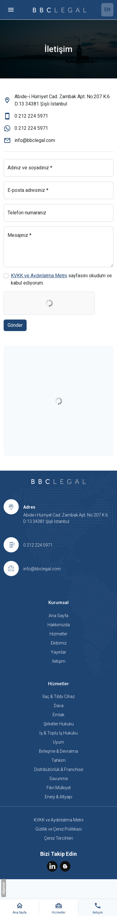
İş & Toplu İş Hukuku (58, 733)
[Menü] (11, 9)
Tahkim (58, 760)
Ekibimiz (59, 643)
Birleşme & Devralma (58, 751)
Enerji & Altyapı (58, 796)
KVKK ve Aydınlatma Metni (39, 275)
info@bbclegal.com (42, 568)
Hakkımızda (58, 624)
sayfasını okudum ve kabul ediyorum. (61, 279)
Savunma (58, 778)
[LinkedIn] (52, 865)
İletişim (58, 661)
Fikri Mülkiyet (59, 787)
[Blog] (65, 865)
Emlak (58, 714)
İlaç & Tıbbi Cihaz (58, 696)
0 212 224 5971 (38, 545)
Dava (58, 705)
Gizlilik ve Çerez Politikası (58, 829)
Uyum (58, 742)
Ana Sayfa (58, 615)
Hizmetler (58, 633)
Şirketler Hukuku (59, 723)
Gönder (15, 325)
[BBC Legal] (60, 9)
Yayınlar (58, 652)
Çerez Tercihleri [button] (58, 838)
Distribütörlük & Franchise (58, 769)
